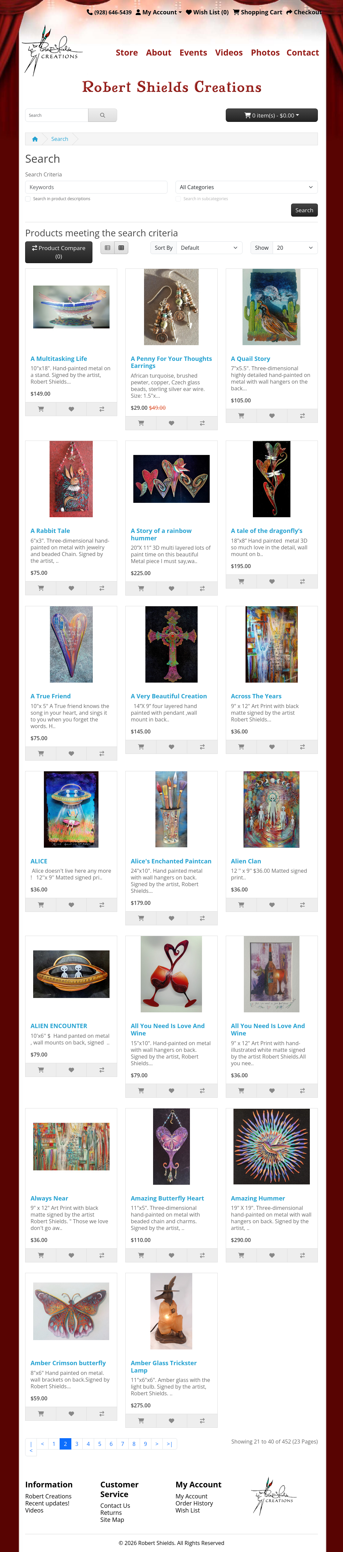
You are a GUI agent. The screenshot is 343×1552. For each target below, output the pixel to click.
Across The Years (256, 696)
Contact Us (115, 1505)
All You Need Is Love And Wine (168, 1029)
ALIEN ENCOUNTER (58, 1026)
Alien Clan (246, 861)
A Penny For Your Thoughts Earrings (171, 362)
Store (127, 52)
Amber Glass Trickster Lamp (164, 1366)
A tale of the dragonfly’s (266, 531)
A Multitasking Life (58, 359)
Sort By (164, 247)
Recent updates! (47, 1503)
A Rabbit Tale (50, 531)
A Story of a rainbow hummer (161, 534)
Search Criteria (43, 174)
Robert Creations (48, 1496)
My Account (192, 1496)
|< (30, 1447)
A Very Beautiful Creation (169, 696)
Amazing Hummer (258, 1198)
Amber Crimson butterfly (68, 1363)
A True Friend (50, 696)
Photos (265, 52)
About (159, 52)
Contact (302, 52)
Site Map (112, 1520)
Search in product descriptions (61, 199)
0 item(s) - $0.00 (269, 115)
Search (59, 139)
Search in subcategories (206, 199)
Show (262, 247)
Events (193, 52)
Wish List (188, 1510)
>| (170, 1444)
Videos (229, 52)
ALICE (38, 861)
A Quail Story (250, 359)
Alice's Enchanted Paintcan (171, 861)
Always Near (49, 1198)
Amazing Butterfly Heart (167, 1198)
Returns (111, 1512)
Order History (194, 1503)
